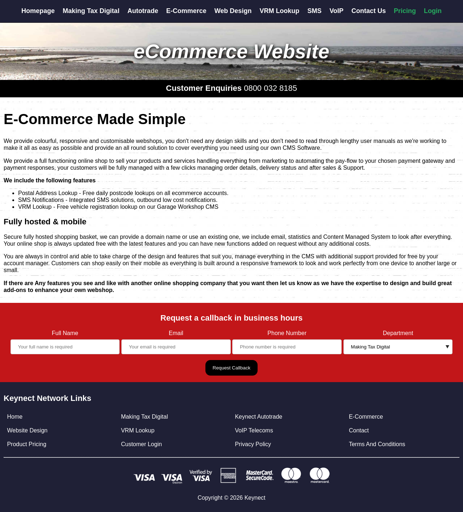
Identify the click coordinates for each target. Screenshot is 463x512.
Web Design (233, 10)
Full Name (65, 333)
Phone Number (286, 333)
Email (176, 333)
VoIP (336, 10)
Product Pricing (26, 444)
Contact (359, 430)
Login (433, 10)
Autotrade (143, 10)
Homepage (38, 10)
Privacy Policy (253, 444)
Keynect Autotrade (258, 417)
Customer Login (141, 444)
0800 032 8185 (270, 88)
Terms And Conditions (377, 444)
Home (14, 417)
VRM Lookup (279, 10)
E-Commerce (186, 10)
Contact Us (368, 10)
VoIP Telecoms (254, 430)
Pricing (405, 10)
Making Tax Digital (91, 10)
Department (398, 333)
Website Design (27, 430)
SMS (314, 10)
